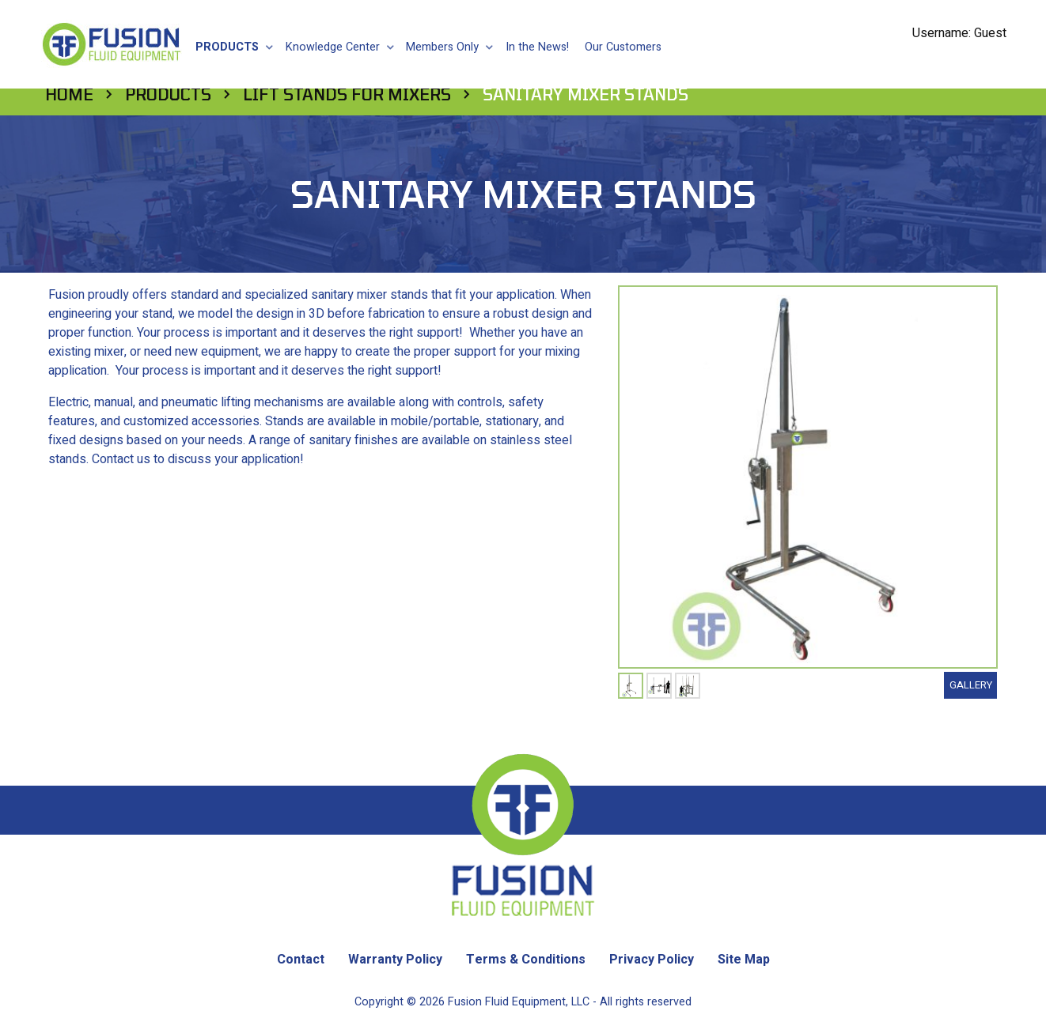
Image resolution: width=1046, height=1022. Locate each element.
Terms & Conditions (526, 931)
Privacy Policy (651, 931)
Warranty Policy (395, 931)
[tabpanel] (630, 658)
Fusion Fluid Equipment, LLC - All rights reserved (570, 974)
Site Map (744, 931)
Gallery (970, 657)
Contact (300, 931)
